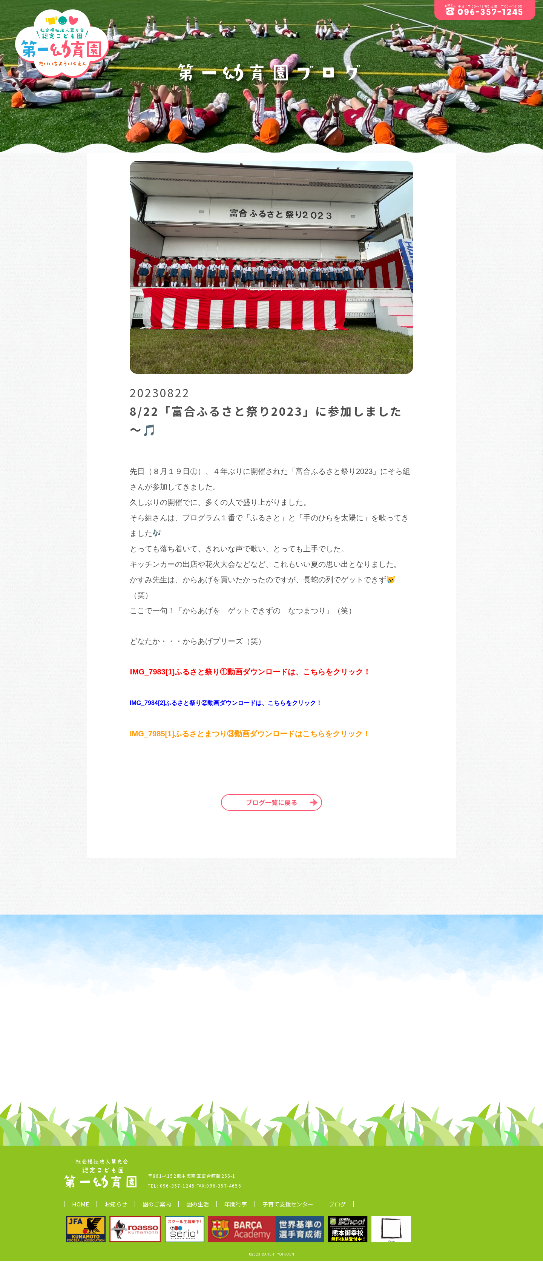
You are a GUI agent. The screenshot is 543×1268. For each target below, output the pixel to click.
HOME (80, 1211)
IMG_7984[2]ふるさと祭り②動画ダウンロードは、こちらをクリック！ (226, 703)
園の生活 (197, 1211)
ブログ (337, 1211)
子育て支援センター (287, 1211)
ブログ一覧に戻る (271, 802)
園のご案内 (157, 1211)
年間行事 (235, 1211)
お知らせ (115, 1211)
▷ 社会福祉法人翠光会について (445, 1210)
